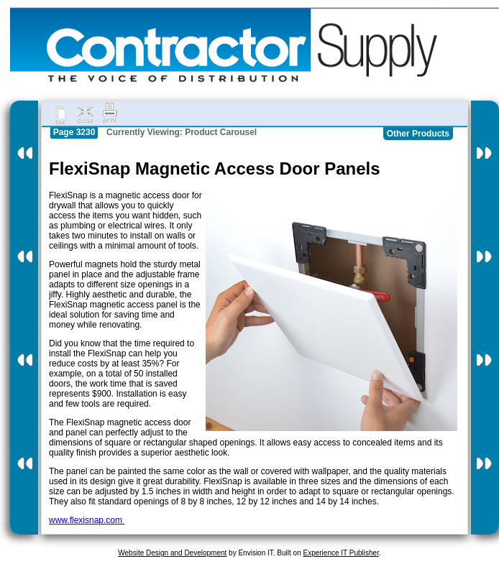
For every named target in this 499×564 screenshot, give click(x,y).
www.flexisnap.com (86, 520)
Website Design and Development (172, 553)
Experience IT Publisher (340, 553)
